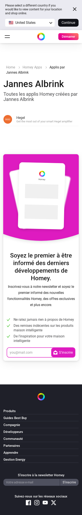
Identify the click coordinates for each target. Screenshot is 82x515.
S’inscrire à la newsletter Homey (41, 475)
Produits (9, 411)
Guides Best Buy (15, 418)
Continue (68, 23)
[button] (30, 23)
